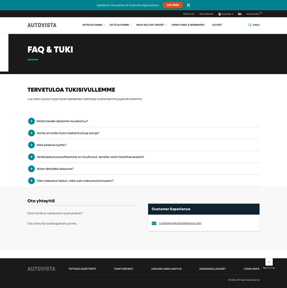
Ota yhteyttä (206, 13)
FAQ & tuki (188, 13)
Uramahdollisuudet (212, 268)
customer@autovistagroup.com (177, 223)
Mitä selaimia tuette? (51, 145)
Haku (254, 25)
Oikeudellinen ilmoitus (166, 268)
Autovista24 (253, 13)
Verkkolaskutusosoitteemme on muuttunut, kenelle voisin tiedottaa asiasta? (90, 157)
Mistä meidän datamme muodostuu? (62, 121)
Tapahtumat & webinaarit (188, 24)
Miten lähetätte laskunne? (55, 169)
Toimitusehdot (123, 268)
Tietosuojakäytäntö (82, 268)
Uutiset (217, 24)
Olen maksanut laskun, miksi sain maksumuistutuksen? (75, 181)
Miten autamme (92, 24)
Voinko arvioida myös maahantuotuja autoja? (68, 133)
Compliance (252, 268)
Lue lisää (173, 5)
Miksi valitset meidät (150, 24)
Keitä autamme (119, 24)
